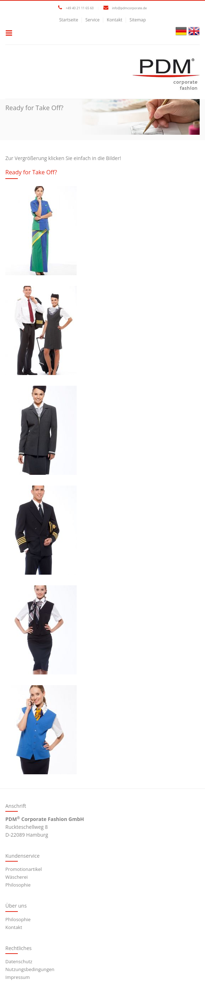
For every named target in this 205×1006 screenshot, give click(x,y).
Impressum (17, 977)
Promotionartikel (23, 869)
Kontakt (114, 20)
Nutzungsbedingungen (29, 969)
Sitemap (137, 20)
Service (92, 20)
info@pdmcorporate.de (129, 8)
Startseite (68, 20)
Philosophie (18, 885)
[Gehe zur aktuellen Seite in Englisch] (194, 30)
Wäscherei (16, 877)
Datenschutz (18, 961)
